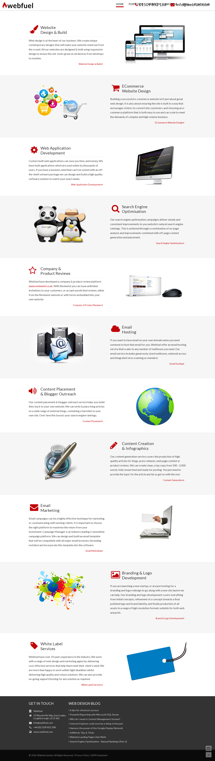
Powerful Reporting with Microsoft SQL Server (94, 714)
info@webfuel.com (189, 4)
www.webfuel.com (43, 731)
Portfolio (136, 11)
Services (154, 11)
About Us (171, 11)
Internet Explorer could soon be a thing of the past (96, 723)
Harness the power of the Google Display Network (96, 728)
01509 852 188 (150, 4)
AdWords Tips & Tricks (81, 732)
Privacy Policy (82, 755)
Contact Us (202, 11)
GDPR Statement (99, 755)
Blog (185, 11)
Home (120, 11)
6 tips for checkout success (84, 710)
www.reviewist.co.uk (41, 286)
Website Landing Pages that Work (87, 737)
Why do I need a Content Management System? (94, 719)
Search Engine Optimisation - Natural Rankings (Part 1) (98, 741)
